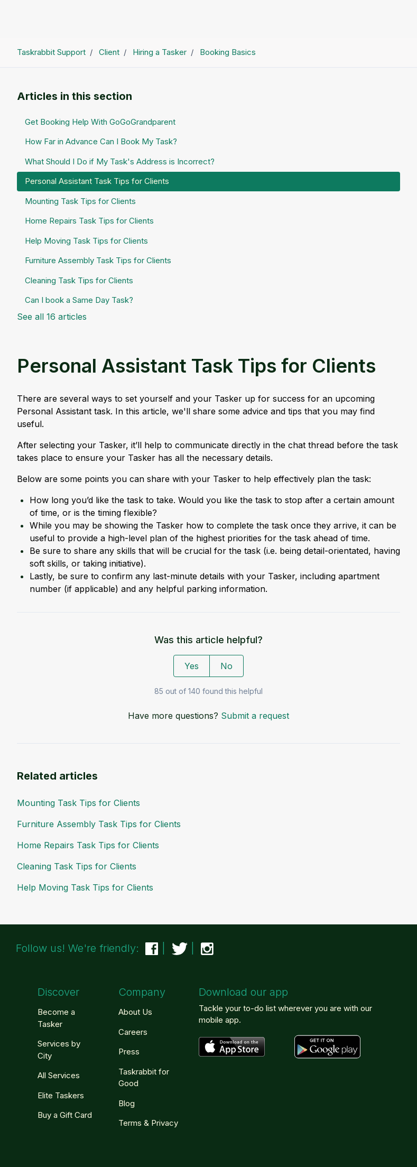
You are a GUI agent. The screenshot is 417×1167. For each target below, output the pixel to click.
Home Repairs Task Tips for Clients (88, 845)
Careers (132, 1032)
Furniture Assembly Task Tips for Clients (99, 824)
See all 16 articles (52, 316)
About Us (135, 1012)
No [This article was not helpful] (226, 666)
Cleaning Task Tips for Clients (76, 866)
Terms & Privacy (148, 1123)
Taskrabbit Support (51, 52)
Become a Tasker (56, 1018)
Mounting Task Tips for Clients (78, 803)
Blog (126, 1103)
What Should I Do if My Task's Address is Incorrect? (120, 161)
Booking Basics (228, 52)
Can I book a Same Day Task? (79, 300)
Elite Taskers (61, 1095)
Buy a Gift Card (65, 1115)
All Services (59, 1075)
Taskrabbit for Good (143, 1078)
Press (129, 1051)
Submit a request (255, 715)
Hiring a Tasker (160, 52)
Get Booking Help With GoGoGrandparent (100, 122)
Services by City (59, 1050)
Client (109, 52)
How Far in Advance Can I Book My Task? (101, 141)
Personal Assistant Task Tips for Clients (97, 181)
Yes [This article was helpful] (191, 666)
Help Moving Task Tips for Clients (85, 887)
